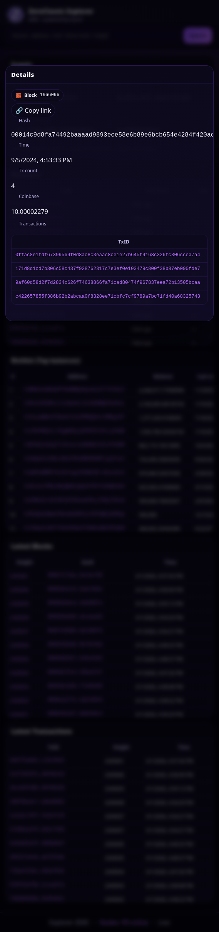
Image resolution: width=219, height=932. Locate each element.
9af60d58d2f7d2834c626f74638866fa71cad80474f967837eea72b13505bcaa (107, 285)
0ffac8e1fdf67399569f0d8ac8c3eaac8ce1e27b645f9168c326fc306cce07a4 (107, 257)
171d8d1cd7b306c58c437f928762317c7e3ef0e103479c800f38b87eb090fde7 (107, 271)
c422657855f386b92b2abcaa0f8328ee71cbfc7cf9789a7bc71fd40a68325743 (107, 298)
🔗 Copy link (33, 110)
